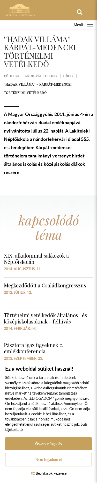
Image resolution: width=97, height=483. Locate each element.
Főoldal (12, 76)
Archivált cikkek (41, 76)
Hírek (68, 76)
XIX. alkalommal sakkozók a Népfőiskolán (36, 258)
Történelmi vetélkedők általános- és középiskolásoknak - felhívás (45, 318)
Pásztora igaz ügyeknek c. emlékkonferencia (33, 348)
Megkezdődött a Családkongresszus (45, 285)
